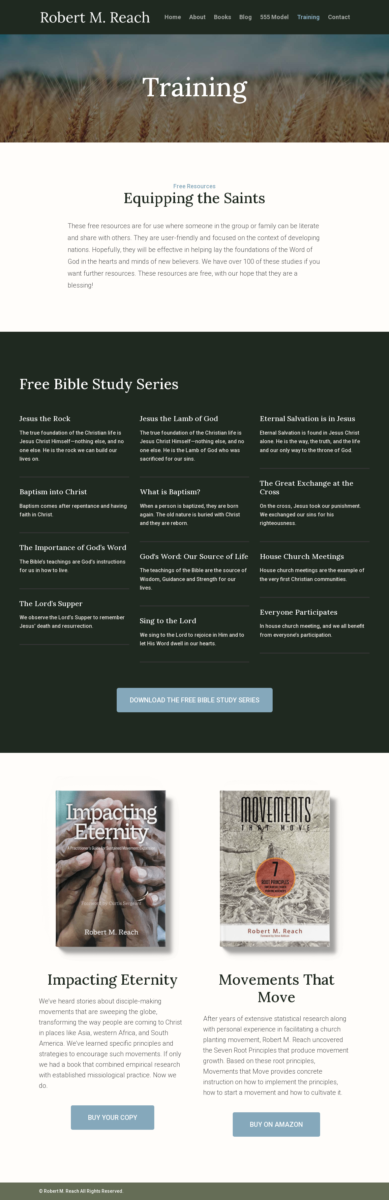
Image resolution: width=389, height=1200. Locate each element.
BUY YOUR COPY (112, 1118)
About (197, 17)
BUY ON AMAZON (276, 1124)
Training (308, 17)
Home (173, 17)
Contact (339, 17)
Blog (245, 17)
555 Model (274, 17)
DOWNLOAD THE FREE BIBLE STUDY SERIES (194, 700)
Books (222, 17)
